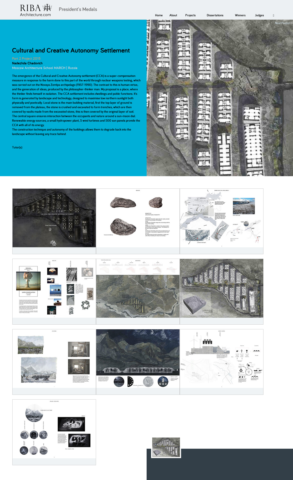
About (173, 15)
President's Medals (78, 9)
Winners (240, 15)
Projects (190, 15)
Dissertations (215, 15)
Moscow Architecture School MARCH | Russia (44, 68)
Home (159, 15)
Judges (259, 15)
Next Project (282, 23)
